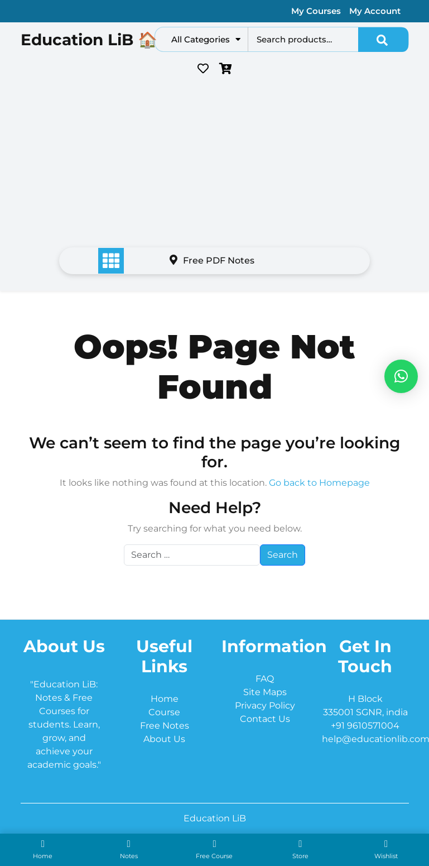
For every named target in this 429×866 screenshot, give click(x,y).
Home (165, 698)
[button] (401, 376)
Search (383, 39)
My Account (375, 11)
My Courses (316, 11)
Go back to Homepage (319, 482)
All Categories (205, 39)
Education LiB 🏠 (89, 39)
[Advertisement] (215, 165)
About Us (164, 739)
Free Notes (164, 725)
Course (164, 712)
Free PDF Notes (212, 260)
